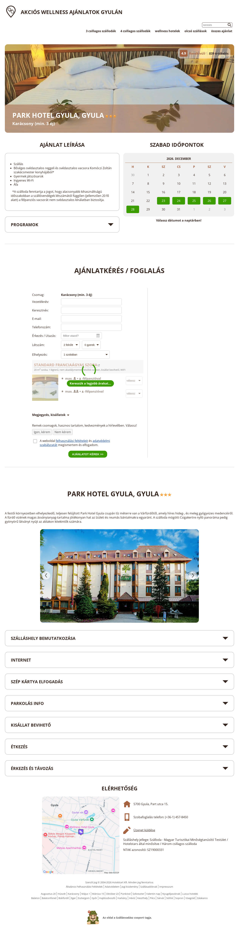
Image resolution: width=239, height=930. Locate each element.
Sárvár (160, 898)
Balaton (35, 898)
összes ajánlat (221, 31)
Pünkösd (126, 893)
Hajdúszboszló (107, 898)
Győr (94, 898)
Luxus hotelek (190, 893)
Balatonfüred (49, 898)
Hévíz (132, 898)
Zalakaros (202, 898)
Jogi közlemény (130, 886)
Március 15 (98, 893)
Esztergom (84, 898)
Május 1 (85, 893)
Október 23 (112, 893)
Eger (73, 898)
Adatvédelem (112, 886)
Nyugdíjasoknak (171, 893)
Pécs (152, 898)
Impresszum (166, 886)
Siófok (169, 898)
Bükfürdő (63, 898)
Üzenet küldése (144, 830)
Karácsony (73, 893)
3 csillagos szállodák (101, 31)
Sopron (179, 898)
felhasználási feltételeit (72, 441)
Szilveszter (138, 893)
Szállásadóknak (148, 886)
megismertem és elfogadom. (78, 445)
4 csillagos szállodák (135, 31)
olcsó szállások (195, 31)
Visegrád (190, 898)
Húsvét (62, 893)
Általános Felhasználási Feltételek (84, 886)
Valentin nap (153, 893)
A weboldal (48, 441)
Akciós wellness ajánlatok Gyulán (71, 12)
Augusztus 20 (48, 893)
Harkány (122, 898)
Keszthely (142, 898)
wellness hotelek (167, 31)
